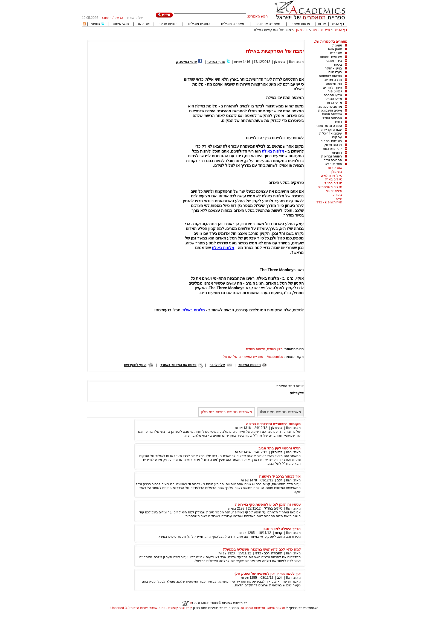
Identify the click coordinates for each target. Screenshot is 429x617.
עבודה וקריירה (331, 129)
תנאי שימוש (121, 24)
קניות (278, 533)
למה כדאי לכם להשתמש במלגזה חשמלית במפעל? (262, 549)
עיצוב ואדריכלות (330, 133)
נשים (338, 122)
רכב (279, 480)
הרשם (118, 18)
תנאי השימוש (276, 608)
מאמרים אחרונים (268, 24)
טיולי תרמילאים (331, 175)
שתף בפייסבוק (186, 62)
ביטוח (338, 64)
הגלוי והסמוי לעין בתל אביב (280, 448)
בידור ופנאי (334, 61)
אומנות (337, 45)
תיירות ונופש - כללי (329, 202)
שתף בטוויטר (216, 62)
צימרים (337, 195)
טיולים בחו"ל (333, 183)
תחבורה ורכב (333, 160)
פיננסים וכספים (331, 141)
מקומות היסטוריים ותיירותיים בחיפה (273, 424)
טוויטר (95, 24)
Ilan (292, 62)
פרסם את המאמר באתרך (178, 365)
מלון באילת (275, 349)
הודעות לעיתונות (330, 76)
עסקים (337, 137)
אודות (322, 24)
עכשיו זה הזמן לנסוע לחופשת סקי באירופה (268, 504)
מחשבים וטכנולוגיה (328, 107)
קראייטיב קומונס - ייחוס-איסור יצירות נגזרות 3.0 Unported (151, 608)
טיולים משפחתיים (330, 187)
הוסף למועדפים (135, 365)
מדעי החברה (333, 95)
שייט (339, 198)
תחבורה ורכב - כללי (268, 553)
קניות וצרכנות (332, 149)
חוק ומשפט (334, 84)
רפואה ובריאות (331, 156)
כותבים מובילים (198, 24)
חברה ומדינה (333, 80)
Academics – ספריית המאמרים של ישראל (253, 357)
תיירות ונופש (321, 30)
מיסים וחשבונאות (330, 110)
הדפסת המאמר (249, 365)
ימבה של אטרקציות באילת (273, 30)
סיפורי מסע (334, 191)
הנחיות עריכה (168, 24)
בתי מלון (302, 30)
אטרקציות (335, 168)
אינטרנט (336, 53)
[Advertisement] (247, 38)
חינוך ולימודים (332, 87)
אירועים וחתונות (331, 57)
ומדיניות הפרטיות (253, 608)
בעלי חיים (335, 72)
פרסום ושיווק (333, 145)
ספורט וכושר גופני (329, 126)
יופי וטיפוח (334, 91)
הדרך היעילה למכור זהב (282, 529)
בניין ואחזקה (333, 68)
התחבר (106, 18)
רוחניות (337, 152)
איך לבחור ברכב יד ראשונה (280, 476)
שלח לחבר (217, 365)
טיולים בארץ (333, 179)
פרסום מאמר (301, 24)
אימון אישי (335, 49)
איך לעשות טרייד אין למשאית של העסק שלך (267, 574)
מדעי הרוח (334, 103)
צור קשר (143, 24)
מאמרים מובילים (232, 24)
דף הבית (338, 24)
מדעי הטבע (334, 99)
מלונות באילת (272, 151)
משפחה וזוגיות (332, 114)
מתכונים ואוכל (332, 118)
